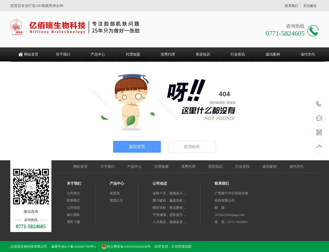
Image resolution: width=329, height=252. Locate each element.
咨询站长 (192, 146)
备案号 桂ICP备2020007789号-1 (73, 246)
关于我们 (63, 54)
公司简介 (73, 193)
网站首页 (31, 54)
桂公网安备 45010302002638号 (126, 246)
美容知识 (203, 54)
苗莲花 (115, 193)
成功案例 (273, 54)
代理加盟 (133, 54)
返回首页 (137, 146)
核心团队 (73, 215)
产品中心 (98, 54)
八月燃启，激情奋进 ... (169, 222)
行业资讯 (238, 54)
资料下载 (73, 222)
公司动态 (73, 207)
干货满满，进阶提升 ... (169, 215)
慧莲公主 (116, 200)
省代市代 (307, 54)
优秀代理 (168, 54)
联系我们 (291, 6)
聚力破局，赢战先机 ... (169, 200)
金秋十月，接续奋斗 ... (169, 193)
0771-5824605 (319, 104)
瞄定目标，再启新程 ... (169, 207)
